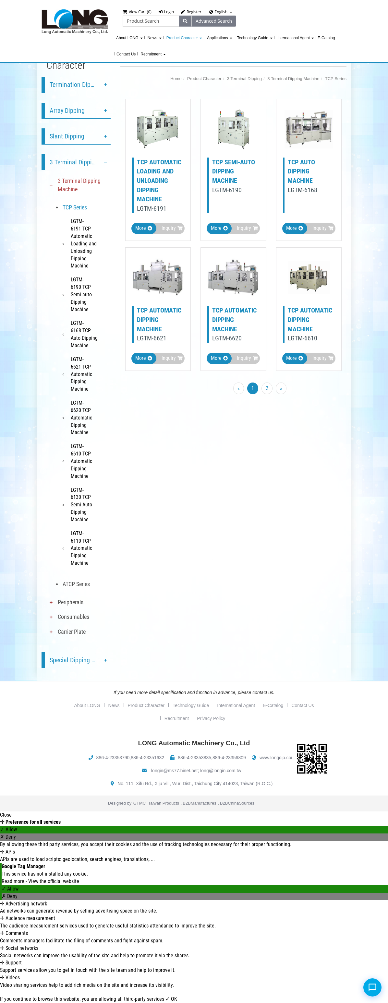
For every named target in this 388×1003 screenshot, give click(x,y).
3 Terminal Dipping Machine (79, 185)
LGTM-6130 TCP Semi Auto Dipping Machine (81, 505)
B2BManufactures (199, 803)
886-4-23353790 (113, 757)
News (155, 38)
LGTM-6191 (151, 208)
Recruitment (153, 54)
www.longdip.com (277, 757)
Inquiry (172, 228)
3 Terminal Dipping (74, 162)
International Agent (295, 38)
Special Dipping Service (80, 660)
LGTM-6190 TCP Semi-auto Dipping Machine (81, 294)
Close (6, 815)
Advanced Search (214, 21)
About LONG (129, 38)
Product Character (184, 38)
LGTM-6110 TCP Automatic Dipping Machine (81, 548)
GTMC (139, 803)
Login (166, 12)
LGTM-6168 (302, 190)
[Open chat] (372, 987)
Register (191, 12)
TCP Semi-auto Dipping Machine (233, 171)
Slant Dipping (67, 136)
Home (176, 78)
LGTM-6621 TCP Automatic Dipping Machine (81, 374)
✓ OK (171, 999)
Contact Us (126, 54)
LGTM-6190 (227, 190)
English (221, 12)
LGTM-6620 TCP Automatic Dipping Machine (81, 417)
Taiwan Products (163, 803)
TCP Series (75, 207)
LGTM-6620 (227, 338)
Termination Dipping (76, 84)
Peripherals (70, 602)
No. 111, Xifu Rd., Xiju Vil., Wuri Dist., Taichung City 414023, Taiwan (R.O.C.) (195, 783)
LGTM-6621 (151, 338)
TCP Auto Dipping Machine (301, 171)
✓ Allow (8, 829)
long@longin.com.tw (220, 770)
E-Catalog (326, 38)
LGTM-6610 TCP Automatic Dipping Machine (81, 461)
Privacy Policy (211, 718)
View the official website (53, 881)
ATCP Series (76, 584)
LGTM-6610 (302, 338)
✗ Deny (8, 837)
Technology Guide (255, 38)
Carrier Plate (72, 631)
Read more (14, 881)
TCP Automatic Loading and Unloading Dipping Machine (159, 180)
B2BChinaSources (237, 803)
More (143, 228)
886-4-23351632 (147, 757)
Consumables (73, 616)
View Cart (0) (137, 12)
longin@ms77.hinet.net (174, 770)
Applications (219, 38)
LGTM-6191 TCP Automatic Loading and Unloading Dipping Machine (84, 243)
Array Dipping (67, 110)
